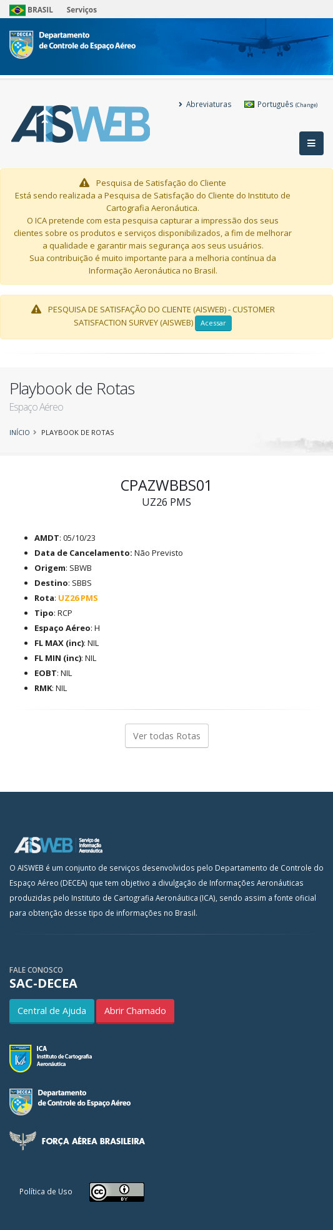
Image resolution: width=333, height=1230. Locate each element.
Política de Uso (45, 1191)
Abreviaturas (205, 104)
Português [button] (280, 104)
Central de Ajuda (51, 1011)
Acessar (213, 322)
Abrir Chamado (135, 1011)
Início (19, 432)
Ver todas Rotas (167, 736)
